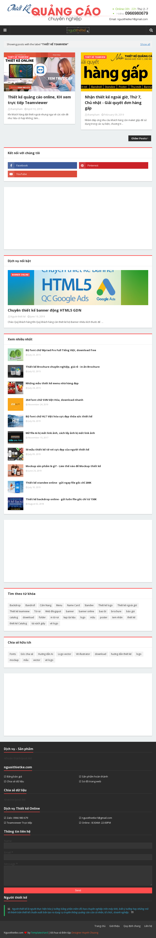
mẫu (92, 617)
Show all (145, 44)
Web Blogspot (53, 611)
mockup (14, 660)
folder (42, 617)
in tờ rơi (55, 617)
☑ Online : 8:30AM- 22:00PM (95, 822)
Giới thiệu (114, 926)
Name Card (73, 605)
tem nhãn (117, 617)
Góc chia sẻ (27, 654)
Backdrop (15, 605)
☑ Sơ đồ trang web (90, 781)
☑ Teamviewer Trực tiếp (18, 822)
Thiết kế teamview (19, 611)
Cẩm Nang (45, 605)
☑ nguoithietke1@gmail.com (95, 818)
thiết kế (131, 617)
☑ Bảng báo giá (13, 776)
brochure (116, 611)
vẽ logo (54, 623)
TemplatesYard (39, 932)
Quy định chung (132, 926)
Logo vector (64, 654)
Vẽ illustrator (83, 654)
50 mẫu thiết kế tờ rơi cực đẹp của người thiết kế (57, 449)
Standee (89, 605)
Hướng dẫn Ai (45, 654)
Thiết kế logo (105, 605)
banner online (86, 611)
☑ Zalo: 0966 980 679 (16, 818)
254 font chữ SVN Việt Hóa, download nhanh (54, 400)
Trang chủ (100, 926)
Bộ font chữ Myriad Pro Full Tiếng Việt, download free (61, 350)
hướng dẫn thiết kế (121, 654)
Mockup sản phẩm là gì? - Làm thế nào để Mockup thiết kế (63, 466)
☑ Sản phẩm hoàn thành (93, 776)
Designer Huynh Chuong (85, 932)
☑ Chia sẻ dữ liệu (14, 781)
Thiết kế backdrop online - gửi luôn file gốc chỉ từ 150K (61, 499)
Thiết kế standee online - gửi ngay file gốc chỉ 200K (58, 482)
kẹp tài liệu (69, 617)
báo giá (130, 611)
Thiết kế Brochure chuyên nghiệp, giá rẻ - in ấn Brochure (63, 366)
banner (70, 611)
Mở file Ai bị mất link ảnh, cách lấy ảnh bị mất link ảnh (60, 433)
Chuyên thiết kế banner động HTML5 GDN (44, 310)
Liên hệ (148, 926)
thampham (17, 109)
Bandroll (30, 605)
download (28, 617)
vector (36, 660)
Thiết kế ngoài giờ (127, 605)
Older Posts (139, 138)
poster (103, 617)
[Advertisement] (78, 218)
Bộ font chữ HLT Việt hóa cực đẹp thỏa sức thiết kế (59, 416)
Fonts (13, 654)
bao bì (102, 611)
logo (82, 617)
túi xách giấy (38, 623)
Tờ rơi (37, 611)
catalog (14, 617)
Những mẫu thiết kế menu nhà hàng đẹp (52, 383)
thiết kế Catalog (18, 623)
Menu (59, 605)
